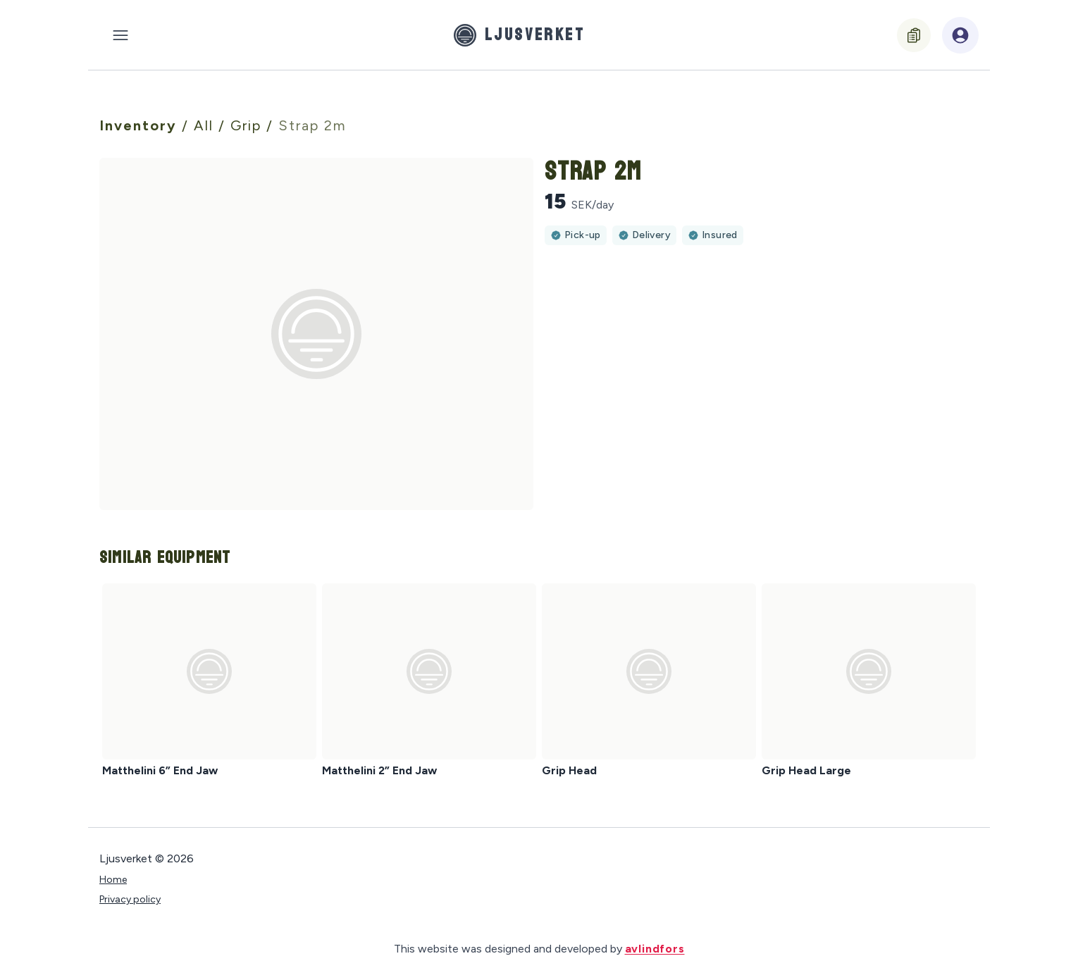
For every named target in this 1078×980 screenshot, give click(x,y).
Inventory (140, 125)
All (206, 125)
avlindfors (655, 948)
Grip (248, 125)
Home (113, 880)
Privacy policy (130, 899)
